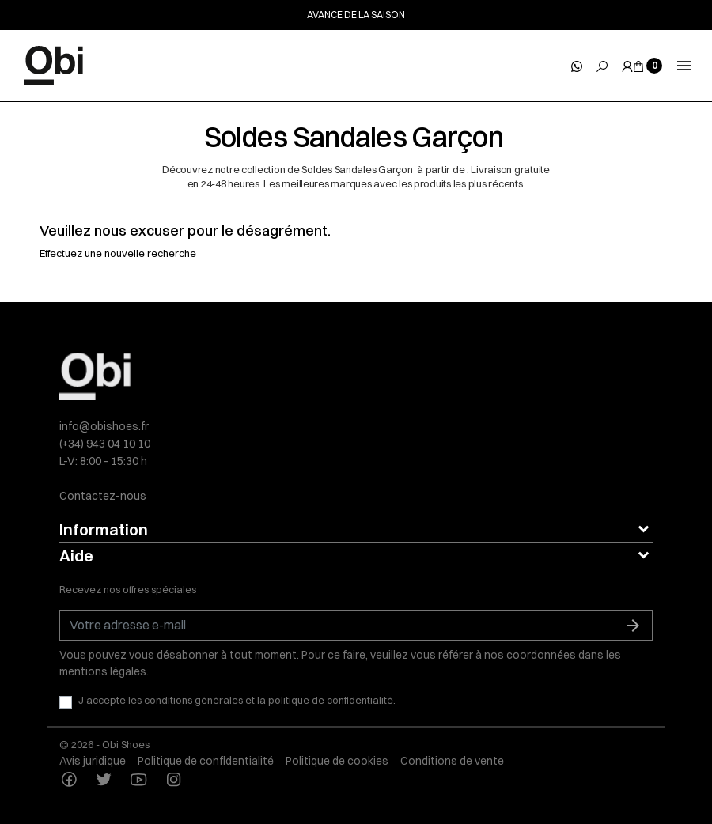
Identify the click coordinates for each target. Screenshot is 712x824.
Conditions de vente (452, 761)
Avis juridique (92, 761)
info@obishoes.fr (104, 426)
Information (103, 529)
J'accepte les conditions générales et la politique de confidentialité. (237, 700)
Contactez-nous (102, 496)
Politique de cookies (337, 761)
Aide (76, 555)
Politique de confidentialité (206, 761)
